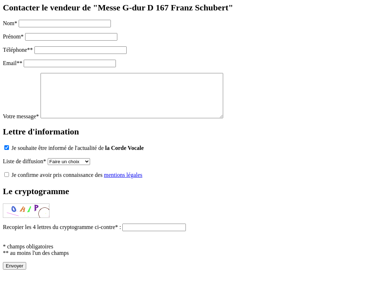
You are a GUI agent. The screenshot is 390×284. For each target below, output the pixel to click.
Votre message (21, 125)
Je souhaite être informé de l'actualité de (74, 157)
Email (12, 63)
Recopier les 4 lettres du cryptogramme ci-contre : (62, 236)
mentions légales (123, 183)
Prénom (13, 36)
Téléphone (18, 50)
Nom (10, 23)
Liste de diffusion (24, 170)
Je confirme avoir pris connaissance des (73, 183)
